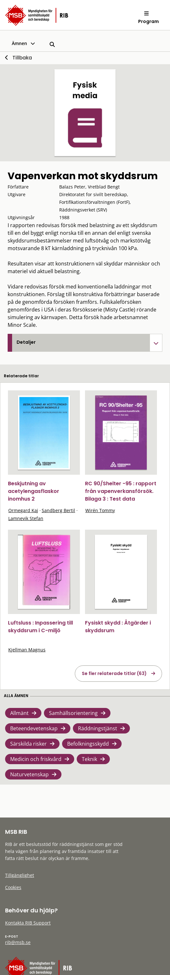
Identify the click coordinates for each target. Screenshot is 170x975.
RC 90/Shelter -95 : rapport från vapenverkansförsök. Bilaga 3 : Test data (120, 491)
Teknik (89, 759)
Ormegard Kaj (23, 510)
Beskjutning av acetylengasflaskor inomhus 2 (33, 491)
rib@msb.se (18, 942)
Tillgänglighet (19, 875)
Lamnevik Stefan (25, 518)
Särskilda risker (28, 743)
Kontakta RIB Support (28, 923)
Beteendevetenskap (34, 728)
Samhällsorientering (73, 713)
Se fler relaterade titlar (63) (114, 673)
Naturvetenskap (29, 774)
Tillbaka (22, 57)
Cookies (13, 887)
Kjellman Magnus (27, 650)
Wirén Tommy (100, 510)
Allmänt (19, 713)
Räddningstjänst (97, 728)
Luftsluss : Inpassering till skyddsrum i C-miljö (40, 626)
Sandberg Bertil (58, 510)
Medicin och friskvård (35, 759)
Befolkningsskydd (88, 743)
